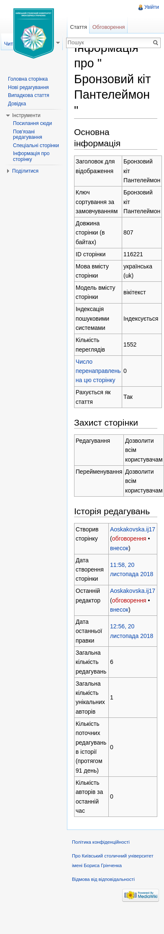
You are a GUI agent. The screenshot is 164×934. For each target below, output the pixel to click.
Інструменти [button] (26, 115)
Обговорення (108, 27)
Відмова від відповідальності (103, 879)
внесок (119, 548)
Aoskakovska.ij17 (132, 529)
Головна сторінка (28, 79)
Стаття (78, 27)
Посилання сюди (32, 123)
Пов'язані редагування (27, 134)
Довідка (17, 104)
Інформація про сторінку (31, 156)
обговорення (129, 538)
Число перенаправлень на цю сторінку (98, 371)
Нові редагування (28, 87)
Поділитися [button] (25, 171)
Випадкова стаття (28, 95)
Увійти (151, 7)
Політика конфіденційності (101, 842)
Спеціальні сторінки (36, 145)
